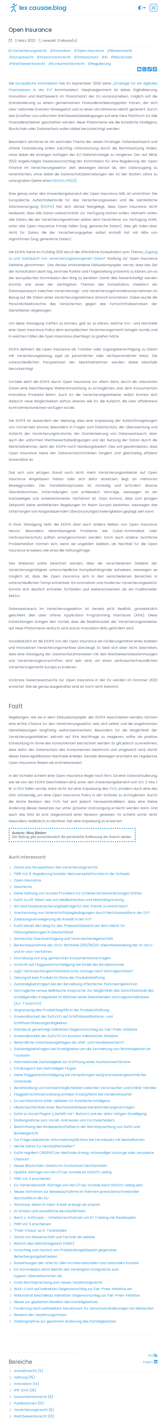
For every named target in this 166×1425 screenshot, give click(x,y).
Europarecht (23, 57)
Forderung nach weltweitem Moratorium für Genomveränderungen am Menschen (84, 1308)
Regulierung (101, 63)
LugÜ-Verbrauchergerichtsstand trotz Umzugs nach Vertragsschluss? (73, 971)
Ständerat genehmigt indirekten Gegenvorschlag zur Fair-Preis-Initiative (75, 1029)
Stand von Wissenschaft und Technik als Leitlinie (54, 1237)
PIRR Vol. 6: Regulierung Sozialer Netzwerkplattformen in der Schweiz (72, 873)
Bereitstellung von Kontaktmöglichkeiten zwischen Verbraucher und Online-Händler (85, 1087)
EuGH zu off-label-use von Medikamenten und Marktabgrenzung (69, 899)
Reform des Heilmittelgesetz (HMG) (44, 1243)
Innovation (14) (26, 1383)
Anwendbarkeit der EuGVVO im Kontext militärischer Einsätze (66, 1035)
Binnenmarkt (121, 50)
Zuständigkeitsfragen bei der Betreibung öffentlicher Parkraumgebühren (75, 984)
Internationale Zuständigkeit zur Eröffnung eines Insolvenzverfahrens (72, 1061)
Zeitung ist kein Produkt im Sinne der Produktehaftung (59, 977)
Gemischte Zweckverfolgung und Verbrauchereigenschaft (63, 938)
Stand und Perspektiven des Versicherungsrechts (56, 867)
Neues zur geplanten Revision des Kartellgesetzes (56, 1301)
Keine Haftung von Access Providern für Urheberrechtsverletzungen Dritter (78, 893)
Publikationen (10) (29, 1403)
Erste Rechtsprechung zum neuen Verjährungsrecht (58, 1282)
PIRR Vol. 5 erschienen (32, 1224)
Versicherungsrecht (30, 50)
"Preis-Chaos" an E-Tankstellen (40, 1230)
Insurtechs (23, 886)
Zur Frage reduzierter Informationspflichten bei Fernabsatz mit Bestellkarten (79, 1139)
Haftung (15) (24, 1377)
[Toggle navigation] (153, 8)
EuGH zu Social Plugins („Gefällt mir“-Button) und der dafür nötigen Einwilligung (80, 1113)
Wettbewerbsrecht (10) (34, 1416)
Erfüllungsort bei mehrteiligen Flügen (45, 1068)
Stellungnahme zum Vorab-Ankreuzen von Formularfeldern (64, 1120)
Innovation (62, 50)
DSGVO (58, 180)
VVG (113, 788)
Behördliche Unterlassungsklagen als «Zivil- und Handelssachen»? (69, 1042)
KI (106, 57)
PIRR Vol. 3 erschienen (32, 1178)
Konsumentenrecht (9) (33, 1396)
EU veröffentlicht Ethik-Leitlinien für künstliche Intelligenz (62, 1100)
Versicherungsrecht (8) (34, 1409)
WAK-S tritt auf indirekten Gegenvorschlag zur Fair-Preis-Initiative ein (73, 1288)
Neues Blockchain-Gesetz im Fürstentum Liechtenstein (60, 1165)
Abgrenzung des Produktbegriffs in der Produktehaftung (61, 1010)
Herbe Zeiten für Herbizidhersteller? (44, 1146)
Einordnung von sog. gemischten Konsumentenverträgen (62, 958)
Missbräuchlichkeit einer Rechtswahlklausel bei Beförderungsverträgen (74, 1107)
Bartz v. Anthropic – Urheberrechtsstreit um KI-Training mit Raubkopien (75, 1217)
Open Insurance (90, 50)
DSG (21, 788)
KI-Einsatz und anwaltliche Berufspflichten (49, 1211)
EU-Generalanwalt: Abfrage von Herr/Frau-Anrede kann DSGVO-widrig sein (78, 1185)
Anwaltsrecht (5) (28, 1370)
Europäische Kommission (36, 83)
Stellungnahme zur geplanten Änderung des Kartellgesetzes (65, 1321)
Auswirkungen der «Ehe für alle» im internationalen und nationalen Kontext (76, 1262)
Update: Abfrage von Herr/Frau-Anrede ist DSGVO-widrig (63, 1172)
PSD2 (70, 180)
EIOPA (47, 206)
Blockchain (123, 57)
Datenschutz (88, 57)
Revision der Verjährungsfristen (40, 1314)
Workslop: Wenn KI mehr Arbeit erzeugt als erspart (57, 1204)
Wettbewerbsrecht (28, 63)
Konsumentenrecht (68, 63)
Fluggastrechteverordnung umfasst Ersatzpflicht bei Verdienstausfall (72, 1094)
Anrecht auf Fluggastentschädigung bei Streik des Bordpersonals (69, 964)
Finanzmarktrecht (55, 57)
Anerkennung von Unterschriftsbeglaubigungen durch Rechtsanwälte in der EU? (82, 912)
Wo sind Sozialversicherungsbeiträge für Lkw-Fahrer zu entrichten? (71, 906)
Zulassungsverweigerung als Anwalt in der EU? (52, 919)
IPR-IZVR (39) (25, 1390)
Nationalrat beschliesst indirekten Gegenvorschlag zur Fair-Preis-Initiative (77, 1295)
